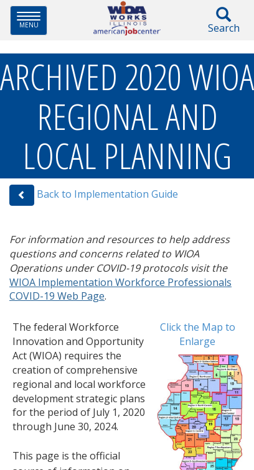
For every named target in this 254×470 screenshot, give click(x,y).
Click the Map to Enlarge (197, 334)
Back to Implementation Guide (107, 194)
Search (223, 21)
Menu (32, 20)
